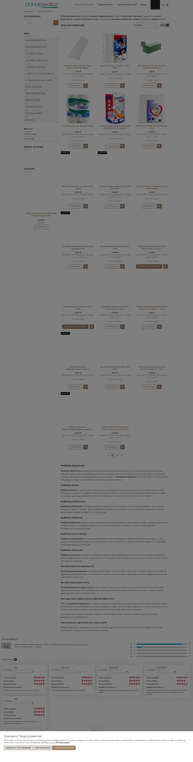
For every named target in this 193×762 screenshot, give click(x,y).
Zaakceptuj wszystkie (64, 748)
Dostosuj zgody (42, 748)
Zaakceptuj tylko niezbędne (18, 748)
